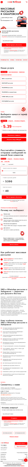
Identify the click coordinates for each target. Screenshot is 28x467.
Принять (22, 465)
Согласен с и (13, 48)
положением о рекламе (13, 50)
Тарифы (12, 60)
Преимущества (5, 60)
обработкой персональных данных (12, 465)
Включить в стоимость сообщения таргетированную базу (15, 130)
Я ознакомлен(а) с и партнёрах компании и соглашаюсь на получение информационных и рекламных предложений (14, 51)
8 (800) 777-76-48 (2, 2)
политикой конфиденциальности (12, 47)
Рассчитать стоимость (17, 135)
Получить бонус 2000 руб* (16, 139)
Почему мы (19, 60)
